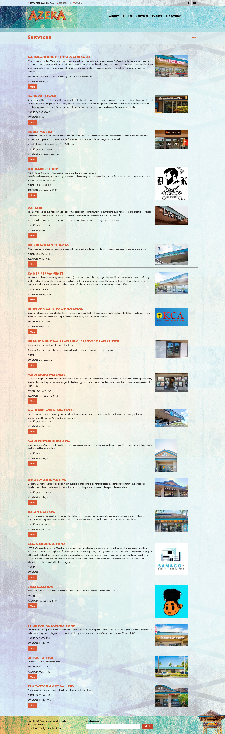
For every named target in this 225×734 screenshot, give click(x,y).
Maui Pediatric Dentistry (51, 410)
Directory (173, 16)
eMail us (77, 3)
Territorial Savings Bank (51, 626)
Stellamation (40, 587)
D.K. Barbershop (43, 169)
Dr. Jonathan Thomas (48, 245)
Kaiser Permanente (45, 273)
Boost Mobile (40, 132)
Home (195, 37)
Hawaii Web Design (37, 728)
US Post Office (40, 658)
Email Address (93, 721)
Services (142, 16)
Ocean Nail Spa (41, 512)
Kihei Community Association (55, 309)
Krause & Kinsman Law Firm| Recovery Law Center (73, 341)
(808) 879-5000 (64, 3)
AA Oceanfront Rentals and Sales (59, 57)
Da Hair (35, 208)
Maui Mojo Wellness (46, 375)
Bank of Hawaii (42, 96)
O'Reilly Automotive (47, 480)
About (114, 16)
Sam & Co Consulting (46, 544)
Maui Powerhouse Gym (49, 441)
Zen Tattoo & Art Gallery (51, 686)
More (32, 86)
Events (157, 16)
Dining (128, 16)
